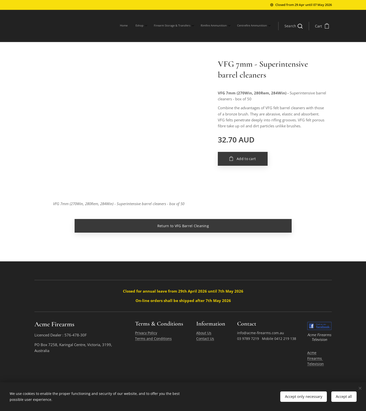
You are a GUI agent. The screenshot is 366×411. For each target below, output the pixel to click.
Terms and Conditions (153, 338)
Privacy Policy (146, 332)
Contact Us (205, 338)
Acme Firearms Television (315, 358)
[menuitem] (229, 26)
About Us (203, 332)
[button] (293, 26)
